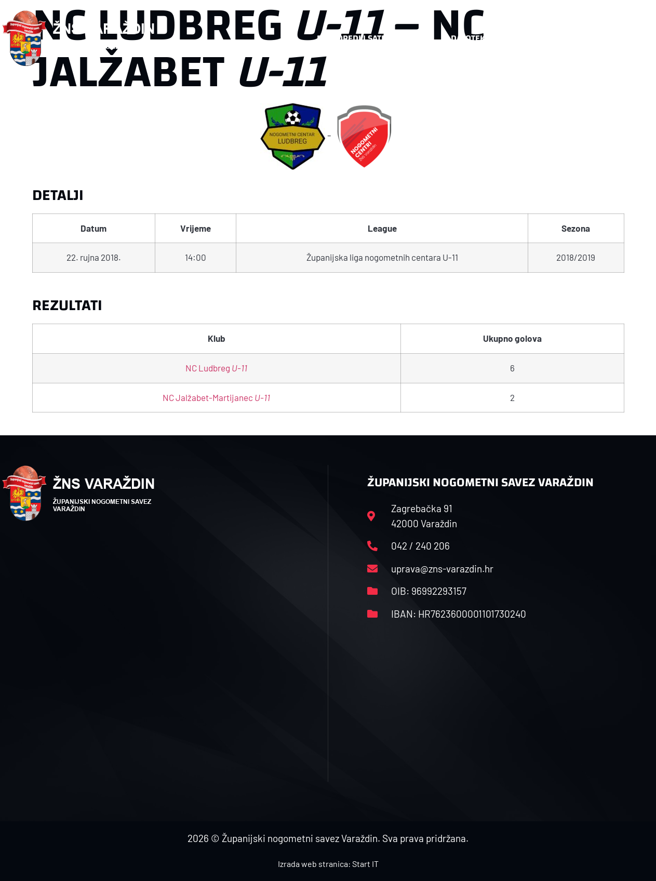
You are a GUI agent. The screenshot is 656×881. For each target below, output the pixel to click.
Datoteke (475, 38)
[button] (634, 38)
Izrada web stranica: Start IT (328, 864)
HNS (289, 38)
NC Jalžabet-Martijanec (216, 397)
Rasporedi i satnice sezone (374, 38)
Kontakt (542, 38)
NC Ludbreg (216, 368)
